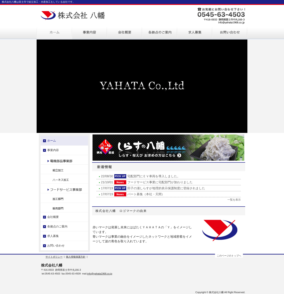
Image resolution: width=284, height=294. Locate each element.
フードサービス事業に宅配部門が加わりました (160, 182)
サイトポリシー (54, 256)
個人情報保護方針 (75, 256)
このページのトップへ (229, 255)
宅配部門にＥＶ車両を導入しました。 (153, 176)
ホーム (51, 140)
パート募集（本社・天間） (146, 194)
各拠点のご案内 (57, 226)
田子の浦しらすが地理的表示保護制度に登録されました (166, 188)
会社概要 (53, 217)
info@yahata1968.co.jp (99, 273)
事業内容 (53, 150)
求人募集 (53, 236)
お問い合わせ (56, 245)
